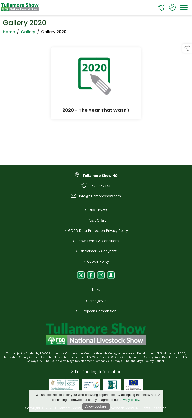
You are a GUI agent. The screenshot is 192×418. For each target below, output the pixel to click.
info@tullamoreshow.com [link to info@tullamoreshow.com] (100, 196)
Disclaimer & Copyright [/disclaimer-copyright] (96, 251)
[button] (187, 48)
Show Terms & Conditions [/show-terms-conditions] (96, 241)
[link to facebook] (91, 275)
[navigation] (184, 7)
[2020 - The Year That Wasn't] (96, 84)
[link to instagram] (101, 275)
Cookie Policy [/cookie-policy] (96, 261)
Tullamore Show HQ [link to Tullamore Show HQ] (100, 175)
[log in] (172, 7)
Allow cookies (96, 406)
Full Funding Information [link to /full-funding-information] (96, 371)
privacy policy (129, 400)
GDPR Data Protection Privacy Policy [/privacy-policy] (96, 230)
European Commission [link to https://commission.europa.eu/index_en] (96, 311)
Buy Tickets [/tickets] (96, 210)
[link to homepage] (20, 7)
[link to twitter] (81, 275)
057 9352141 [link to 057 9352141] (100, 185)
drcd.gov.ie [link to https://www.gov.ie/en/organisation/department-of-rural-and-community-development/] (96, 301)
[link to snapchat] (111, 275)
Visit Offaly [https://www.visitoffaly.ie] (96, 220)
